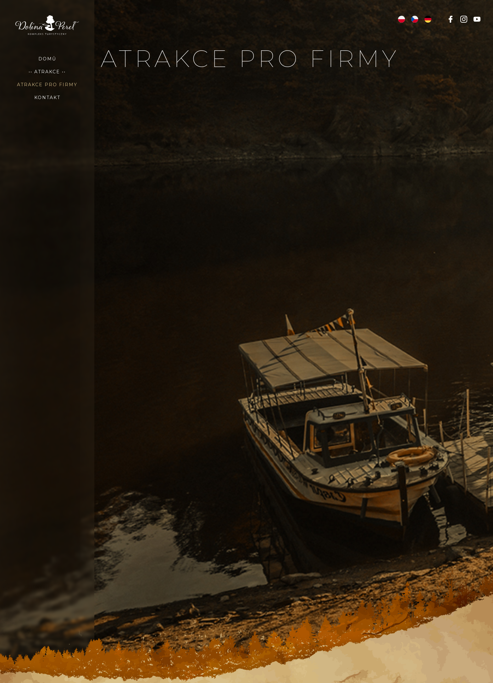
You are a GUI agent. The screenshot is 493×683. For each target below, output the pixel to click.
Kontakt (47, 97)
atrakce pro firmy (47, 84)
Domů (47, 59)
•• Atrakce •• (47, 72)
